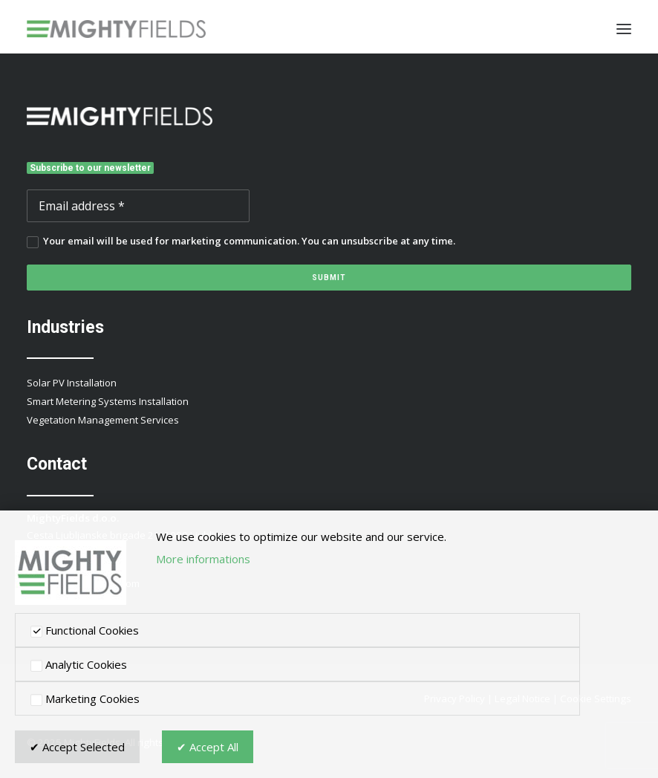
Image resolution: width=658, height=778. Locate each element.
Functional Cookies (84, 630)
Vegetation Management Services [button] (103, 420)
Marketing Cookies (85, 698)
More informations (203, 558)
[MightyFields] (116, 29)
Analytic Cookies (78, 664)
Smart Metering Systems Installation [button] (108, 401)
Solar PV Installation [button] (72, 382)
